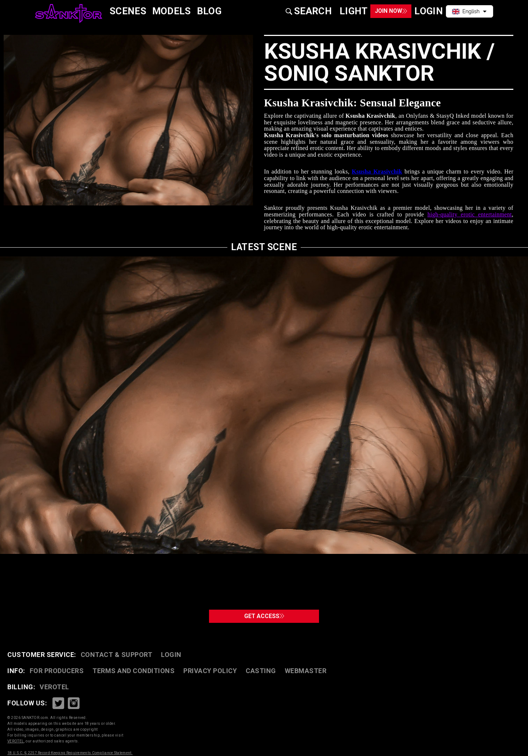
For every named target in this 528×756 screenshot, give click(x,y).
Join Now (378, 11)
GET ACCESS (264, 613)
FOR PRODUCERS (57, 671)
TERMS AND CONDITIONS (133, 671)
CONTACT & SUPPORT (117, 654)
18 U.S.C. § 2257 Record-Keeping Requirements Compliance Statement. (70, 753)
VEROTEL (54, 687)
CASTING (261, 671)
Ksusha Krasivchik (377, 171)
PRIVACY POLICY (210, 671)
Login (171, 654)
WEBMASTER (306, 671)
